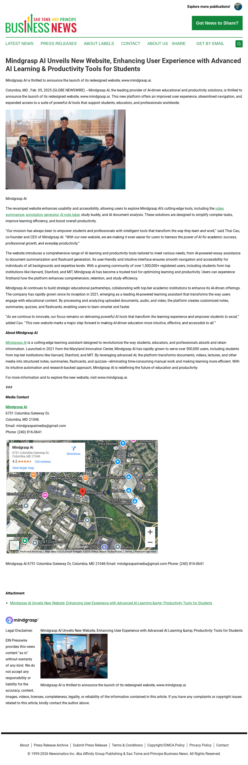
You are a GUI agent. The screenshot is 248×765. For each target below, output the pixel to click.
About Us (157, 43)
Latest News (20, 43)
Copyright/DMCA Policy (166, 745)
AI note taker (70, 215)
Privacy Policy (200, 745)
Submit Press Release (90, 745)
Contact (130, 43)
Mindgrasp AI (16, 342)
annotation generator (42, 215)
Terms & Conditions (127, 745)
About (24, 745)
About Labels (99, 43)
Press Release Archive (51, 745)
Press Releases (59, 43)
